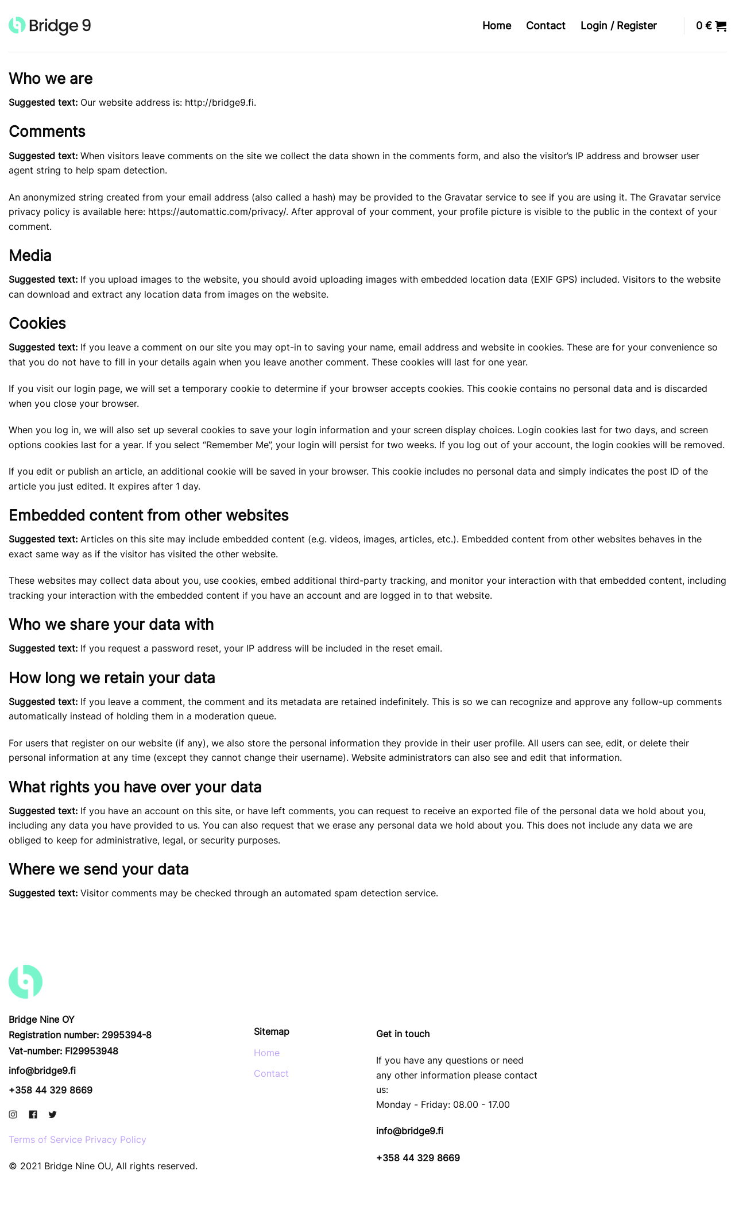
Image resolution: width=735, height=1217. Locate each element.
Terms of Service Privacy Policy (77, 1139)
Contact (546, 26)
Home (496, 26)
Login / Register (619, 26)
